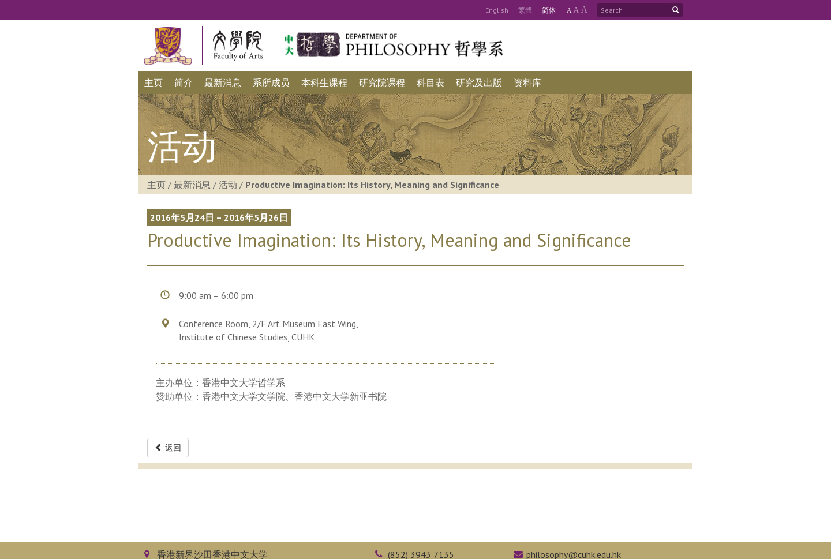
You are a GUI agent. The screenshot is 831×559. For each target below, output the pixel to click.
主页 (156, 184)
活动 (228, 184)
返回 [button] (168, 447)
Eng (496, 10)
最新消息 (192, 184)
